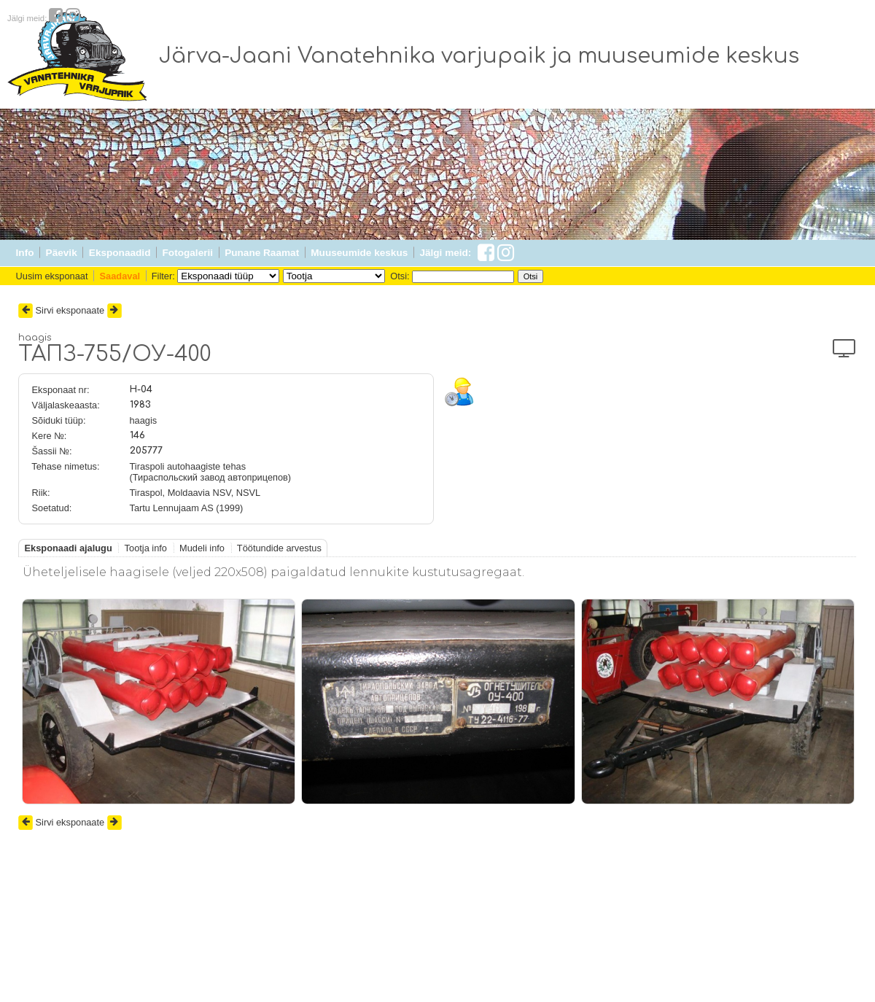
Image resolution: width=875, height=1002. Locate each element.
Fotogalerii (188, 252)
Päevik (61, 252)
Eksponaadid (120, 252)
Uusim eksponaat (52, 276)
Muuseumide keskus (359, 252)
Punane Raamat (262, 252)
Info (25, 252)
